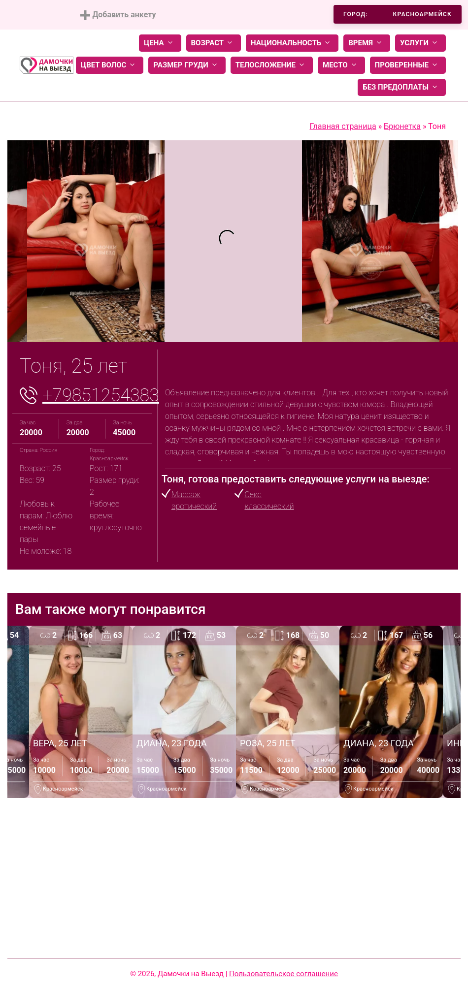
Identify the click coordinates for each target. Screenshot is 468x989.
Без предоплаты (402, 87)
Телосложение (271, 65)
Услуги (420, 43)
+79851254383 (100, 395)
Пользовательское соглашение (283, 973)
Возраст (213, 43)
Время (366, 43)
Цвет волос (110, 65)
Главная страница (343, 126)
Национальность (292, 43)
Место (341, 65)
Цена (160, 43)
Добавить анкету (118, 15)
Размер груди (186, 65)
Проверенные (408, 65)
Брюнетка (402, 126)
